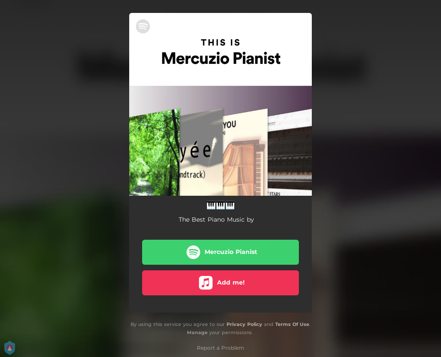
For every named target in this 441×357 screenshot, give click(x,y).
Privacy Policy (244, 324)
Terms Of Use (292, 324)
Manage (197, 332)
